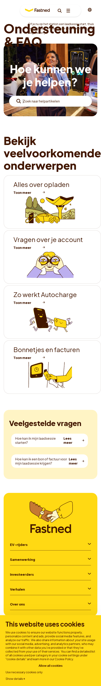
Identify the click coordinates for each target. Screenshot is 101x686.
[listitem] (52, 202)
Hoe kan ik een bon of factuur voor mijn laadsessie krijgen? (41, 461)
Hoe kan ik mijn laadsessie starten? (35, 440)
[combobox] (50, 101)
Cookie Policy (64, 659)
